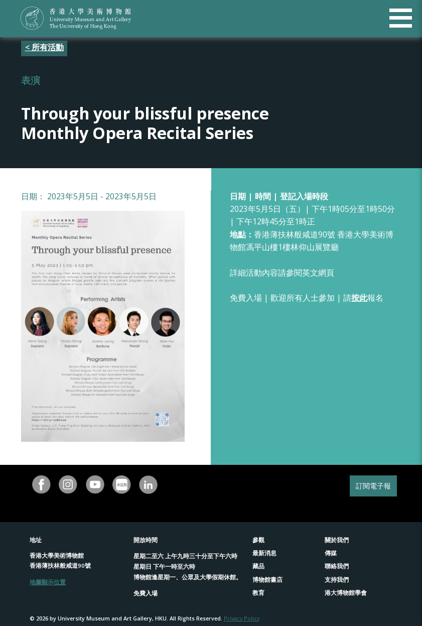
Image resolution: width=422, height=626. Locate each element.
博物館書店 (267, 579)
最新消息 (264, 553)
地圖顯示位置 (48, 582)
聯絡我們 (337, 566)
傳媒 (331, 553)
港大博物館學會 (346, 592)
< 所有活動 (44, 47)
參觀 (258, 540)
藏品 (258, 566)
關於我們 (337, 540)
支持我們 (337, 579)
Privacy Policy (241, 618)
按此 (359, 297)
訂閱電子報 (373, 485)
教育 (258, 592)
